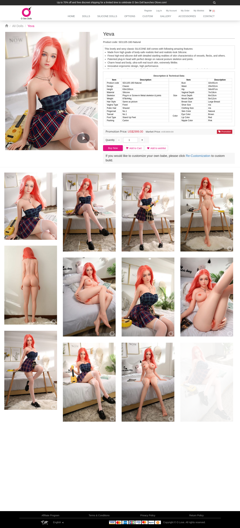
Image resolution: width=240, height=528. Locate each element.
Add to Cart (134, 148)
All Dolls (17, 26)
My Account (171, 10)
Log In (159, 10)
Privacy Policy (147, 515)
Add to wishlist (156, 148)
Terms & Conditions (99, 515)
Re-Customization (198, 156)
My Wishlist (199, 10)
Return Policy (196, 515)
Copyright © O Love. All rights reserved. (184, 522)
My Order (185, 10)
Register (148, 10)
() (212, 10)
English (57, 522)
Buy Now (113, 148)
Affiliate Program (50, 515)
